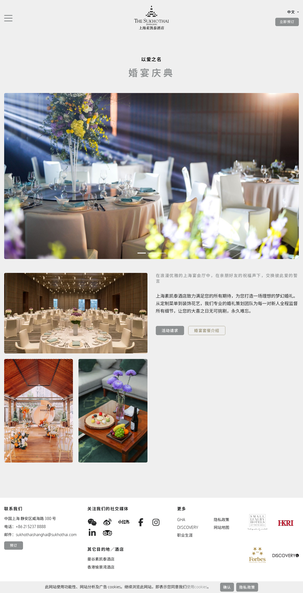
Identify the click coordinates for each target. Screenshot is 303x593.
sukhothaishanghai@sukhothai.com (46, 534)
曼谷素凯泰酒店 (100, 559)
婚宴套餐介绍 (206, 330)
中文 (291, 12)
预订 (13, 545)
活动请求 (170, 330)
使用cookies (197, 586)
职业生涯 (185, 535)
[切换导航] (8, 18)
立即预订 (287, 22)
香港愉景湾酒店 (100, 567)
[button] (10, 176)
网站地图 (221, 527)
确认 (227, 587)
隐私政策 (247, 587)
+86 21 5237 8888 (31, 526)
